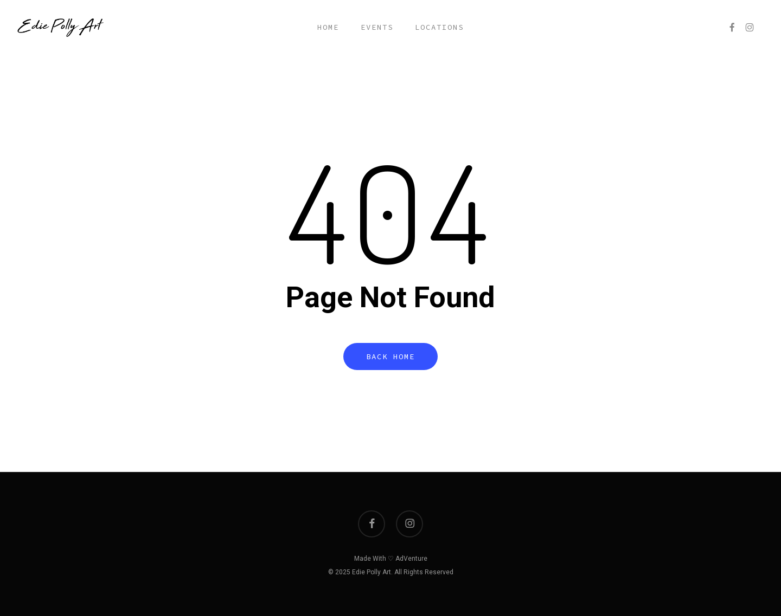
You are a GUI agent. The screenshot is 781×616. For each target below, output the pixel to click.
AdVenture (411, 558)
